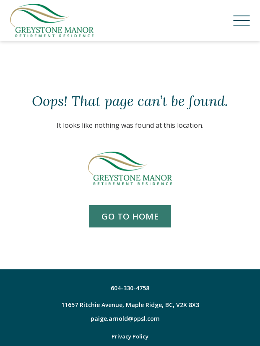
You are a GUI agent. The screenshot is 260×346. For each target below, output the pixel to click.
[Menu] (241, 20)
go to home (130, 216)
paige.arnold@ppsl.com (125, 319)
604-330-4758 (130, 288)
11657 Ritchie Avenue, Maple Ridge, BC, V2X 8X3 (130, 305)
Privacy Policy (130, 336)
